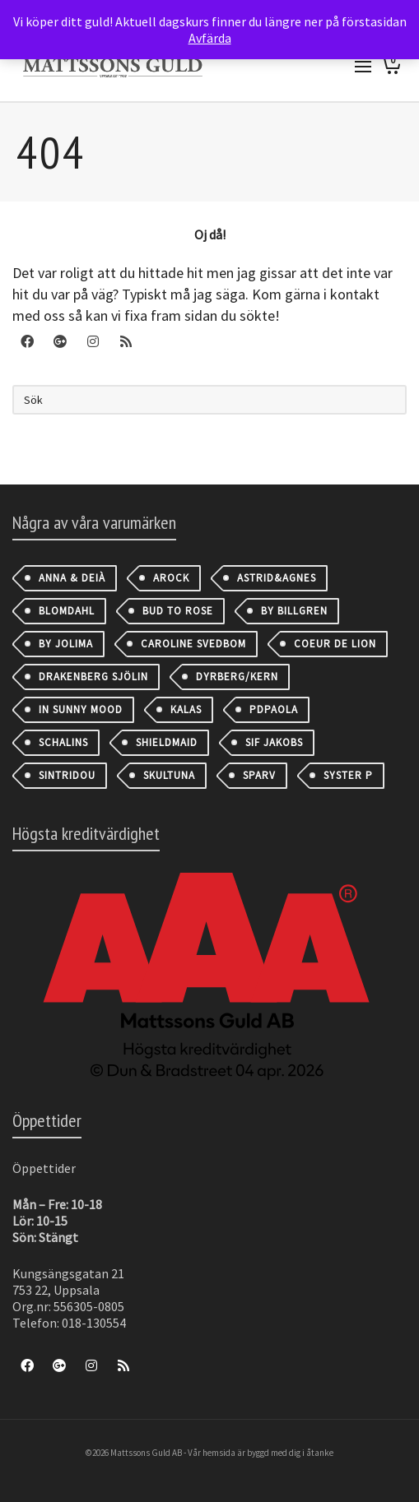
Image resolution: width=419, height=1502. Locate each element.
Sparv (259, 775)
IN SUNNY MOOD (81, 709)
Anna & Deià (72, 578)
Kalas (186, 709)
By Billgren (294, 611)
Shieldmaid (167, 742)
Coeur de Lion (335, 644)
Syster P (348, 775)
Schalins (63, 742)
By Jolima (66, 644)
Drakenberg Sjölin (93, 677)
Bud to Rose (177, 611)
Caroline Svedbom (193, 644)
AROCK (171, 578)
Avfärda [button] (210, 38)
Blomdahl (67, 611)
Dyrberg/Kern (237, 677)
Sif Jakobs (274, 742)
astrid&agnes (276, 578)
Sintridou (67, 775)
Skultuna (169, 775)
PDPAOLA (273, 709)
